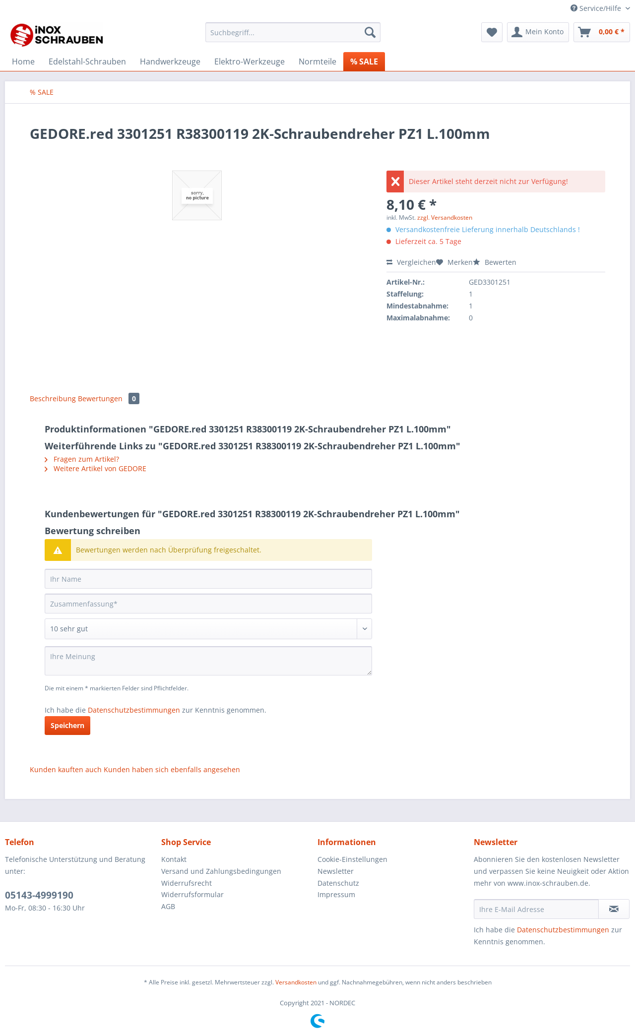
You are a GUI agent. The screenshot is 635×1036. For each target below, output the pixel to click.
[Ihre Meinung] (208, 660)
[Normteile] (317, 61)
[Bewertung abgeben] (208, 628)
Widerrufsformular (192, 894)
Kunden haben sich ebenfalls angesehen (172, 769)
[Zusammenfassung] (208, 603)
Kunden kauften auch (66, 769)
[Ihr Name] (208, 579)
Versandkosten (296, 982)
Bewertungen (108, 398)
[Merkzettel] (492, 32)
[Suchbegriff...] (293, 32)
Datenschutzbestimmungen (134, 710)
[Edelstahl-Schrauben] (87, 61)
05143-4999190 (39, 895)
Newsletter (336, 871)
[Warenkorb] (601, 32)
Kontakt (174, 859)
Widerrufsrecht (186, 883)
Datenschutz (338, 883)
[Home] (23, 61)
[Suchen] (370, 32)
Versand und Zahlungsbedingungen (221, 871)
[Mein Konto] (538, 32)
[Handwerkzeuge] (170, 61)
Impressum (336, 894)
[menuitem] (293, 37)
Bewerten (494, 262)
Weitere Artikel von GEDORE (95, 468)
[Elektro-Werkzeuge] (249, 61)
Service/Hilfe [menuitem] (597, 8)
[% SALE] (364, 61)
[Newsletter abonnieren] (614, 909)
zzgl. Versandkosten (444, 217)
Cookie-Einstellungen (352, 859)
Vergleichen (411, 262)
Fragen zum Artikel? (82, 459)
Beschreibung (53, 398)
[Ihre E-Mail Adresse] (536, 909)
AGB (168, 906)
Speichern (67, 725)
